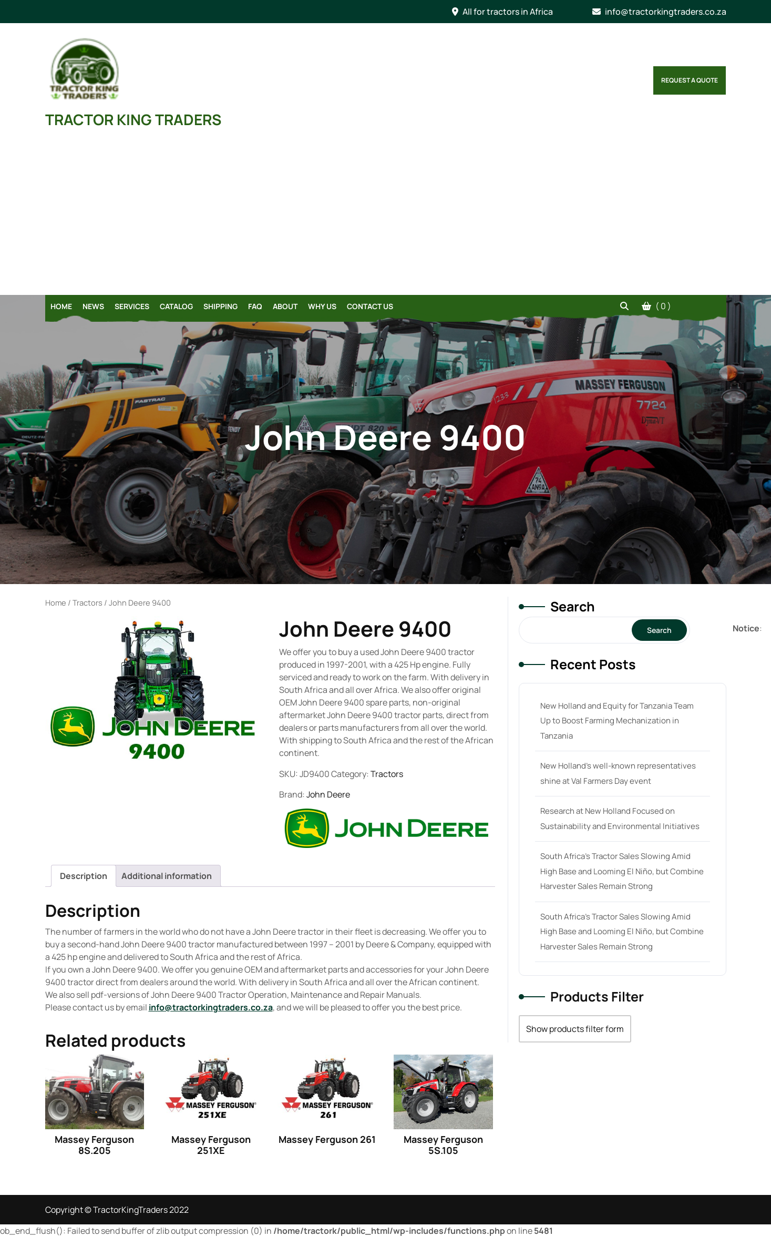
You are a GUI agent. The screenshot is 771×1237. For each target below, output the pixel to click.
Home (61, 306)
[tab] (83, 876)
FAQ (255, 306)
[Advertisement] (385, 216)
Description (83, 876)
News (93, 306)
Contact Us (370, 306)
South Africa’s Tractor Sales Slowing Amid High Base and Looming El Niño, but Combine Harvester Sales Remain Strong (622, 871)
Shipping (220, 306)
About (285, 306)
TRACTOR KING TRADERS (133, 119)
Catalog (176, 306)
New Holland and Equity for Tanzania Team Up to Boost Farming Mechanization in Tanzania (617, 720)
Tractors (87, 602)
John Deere (328, 794)
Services (132, 306)
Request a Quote (689, 80)
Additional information (166, 876)
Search (572, 606)
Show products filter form (575, 1029)
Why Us (322, 306)
